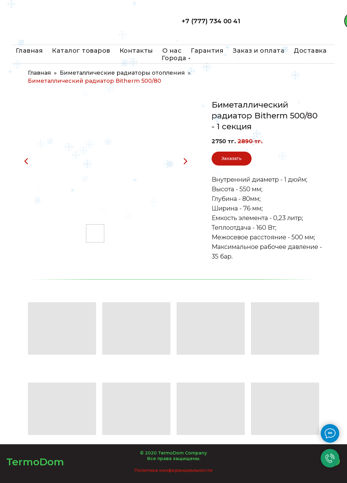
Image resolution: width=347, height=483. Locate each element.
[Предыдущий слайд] (26, 161)
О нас (172, 50)
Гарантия (207, 50)
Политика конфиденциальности (173, 470)
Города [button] (174, 58)
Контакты (136, 50)
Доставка (310, 50)
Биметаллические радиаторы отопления (122, 73)
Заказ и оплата (258, 50)
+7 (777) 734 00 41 (211, 21)
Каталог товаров (81, 50)
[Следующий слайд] (185, 161)
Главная (29, 50)
